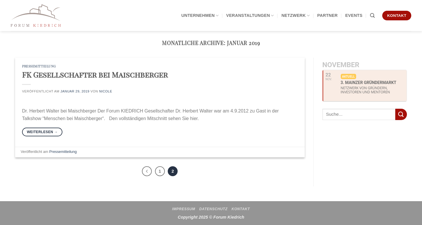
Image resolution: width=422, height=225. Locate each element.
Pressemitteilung (39, 66)
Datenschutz (213, 209)
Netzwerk (296, 15)
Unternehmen (200, 15)
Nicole (105, 91)
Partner (327, 15)
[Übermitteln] (401, 114)
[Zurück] (147, 171)
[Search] (372, 15)
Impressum (183, 209)
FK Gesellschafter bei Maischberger (95, 74)
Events (353, 15)
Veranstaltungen (250, 15)
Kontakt (241, 209)
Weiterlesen (42, 132)
